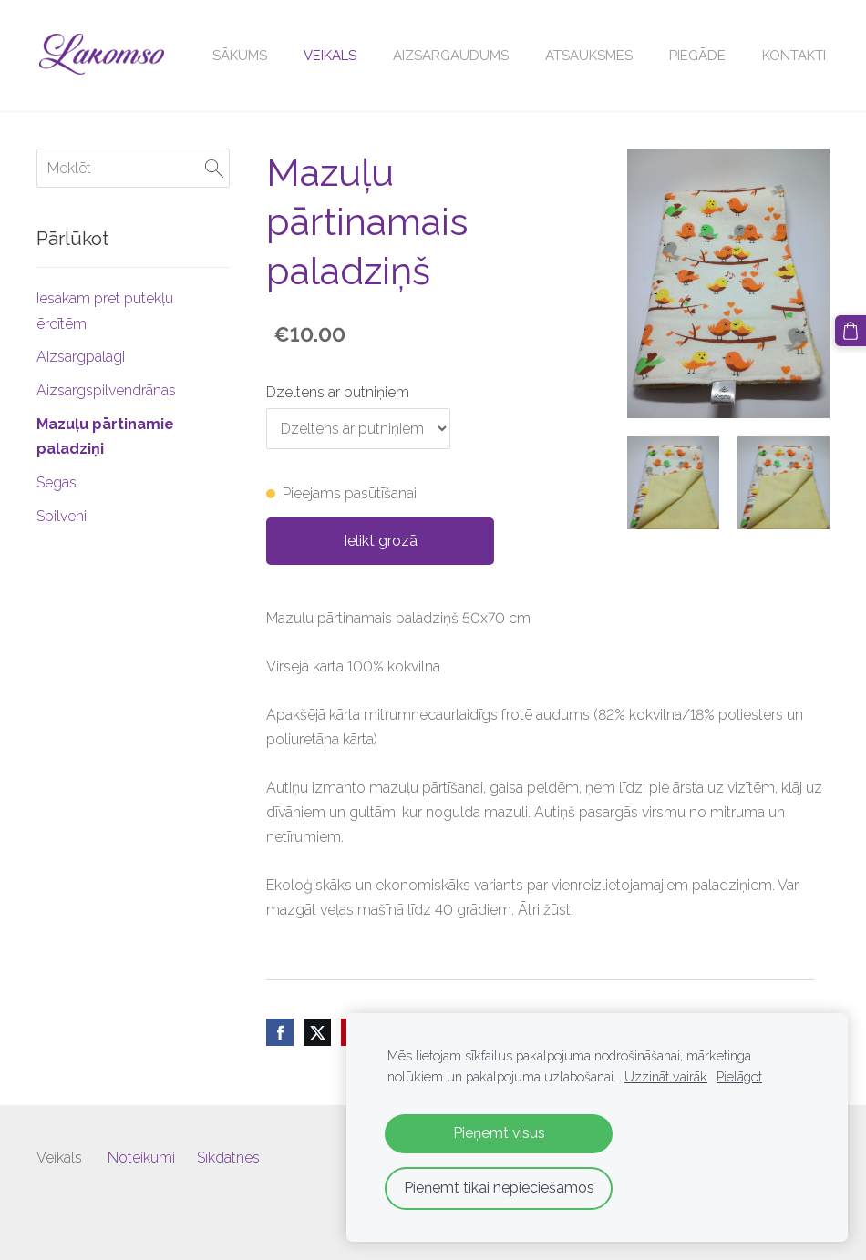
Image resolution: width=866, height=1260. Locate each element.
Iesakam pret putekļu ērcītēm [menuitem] (104, 311)
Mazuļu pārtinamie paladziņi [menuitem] (105, 436)
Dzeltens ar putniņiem (337, 392)
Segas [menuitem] (56, 482)
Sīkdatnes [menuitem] (228, 1157)
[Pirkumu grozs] (850, 330)
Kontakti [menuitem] (794, 55)
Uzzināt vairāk (665, 1076)
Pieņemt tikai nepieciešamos (499, 1187)
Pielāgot (739, 1076)
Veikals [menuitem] (330, 55)
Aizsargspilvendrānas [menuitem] (106, 390)
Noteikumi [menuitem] (141, 1157)
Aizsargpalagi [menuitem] (80, 356)
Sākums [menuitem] (239, 55)
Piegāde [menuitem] (697, 55)
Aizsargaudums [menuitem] (451, 55)
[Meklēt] (133, 168)
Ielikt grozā (381, 540)
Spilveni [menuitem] (61, 516)
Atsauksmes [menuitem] (589, 55)
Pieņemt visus (499, 1133)
